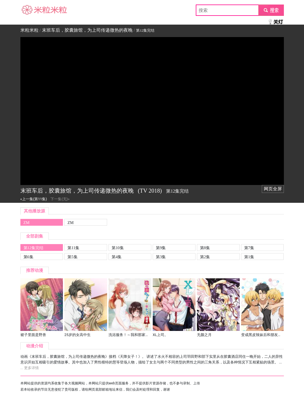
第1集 (249, 257)
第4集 (117, 257)
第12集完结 (33, 248)
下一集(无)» (59, 199)
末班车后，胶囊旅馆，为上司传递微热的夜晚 (87, 30)
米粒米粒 (29, 10)
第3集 (161, 257)
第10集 (118, 248)
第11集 (73, 248)
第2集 (205, 257)
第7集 (249, 248)
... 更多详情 (29, 368)
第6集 (28, 257)
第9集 (161, 248)
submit (271, 10)
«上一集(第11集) (33, 199)
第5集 (72, 257)
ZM (27, 222)
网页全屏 (273, 188)
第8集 (205, 248)
